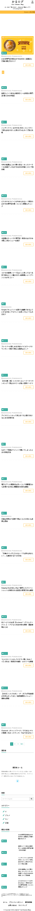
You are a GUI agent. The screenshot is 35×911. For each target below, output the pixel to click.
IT (4, 303)
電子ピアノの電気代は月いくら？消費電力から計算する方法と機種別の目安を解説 (17, 485)
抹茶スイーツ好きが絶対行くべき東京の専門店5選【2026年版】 (17, 94)
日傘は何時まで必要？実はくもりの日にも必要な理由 (17, 520)
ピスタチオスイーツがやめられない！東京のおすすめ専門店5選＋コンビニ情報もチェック (17, 204)
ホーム (5, 902)
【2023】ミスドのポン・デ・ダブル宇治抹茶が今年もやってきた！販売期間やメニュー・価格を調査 (17, 696)
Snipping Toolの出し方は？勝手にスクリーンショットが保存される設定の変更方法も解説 (17, 589)
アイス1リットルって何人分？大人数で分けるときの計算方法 (16, 417)
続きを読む (28, 65)
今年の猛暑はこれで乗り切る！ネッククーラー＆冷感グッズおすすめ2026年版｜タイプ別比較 (17, 167)
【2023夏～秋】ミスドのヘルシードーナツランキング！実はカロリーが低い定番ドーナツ (17, 382)
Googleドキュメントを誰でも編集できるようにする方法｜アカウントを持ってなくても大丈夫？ (17, 312)
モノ (5, 122)
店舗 (5, 53)
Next (22, 744)
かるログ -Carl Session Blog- (23, 910)
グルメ (5, 340)
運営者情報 (28, 902)
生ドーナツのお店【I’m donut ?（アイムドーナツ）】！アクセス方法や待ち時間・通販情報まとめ (17, 624)
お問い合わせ (12, 905)
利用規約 (22, 895)
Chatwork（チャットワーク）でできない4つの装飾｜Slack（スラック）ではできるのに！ (17, 732)
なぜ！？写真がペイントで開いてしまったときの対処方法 (17, 451)
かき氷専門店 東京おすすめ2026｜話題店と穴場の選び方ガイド (16, 60)
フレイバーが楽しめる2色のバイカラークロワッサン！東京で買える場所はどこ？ (16, 348)
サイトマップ (22, 905)
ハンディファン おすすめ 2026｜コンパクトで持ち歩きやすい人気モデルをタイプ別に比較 (17, 130)
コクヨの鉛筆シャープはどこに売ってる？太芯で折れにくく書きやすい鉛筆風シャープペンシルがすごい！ (17, 275)
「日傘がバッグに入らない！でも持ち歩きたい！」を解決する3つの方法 (17, 554)
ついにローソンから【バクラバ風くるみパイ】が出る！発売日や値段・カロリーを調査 (17, 660)
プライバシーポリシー (13, 895)
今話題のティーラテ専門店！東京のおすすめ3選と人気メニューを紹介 (17, 239)
